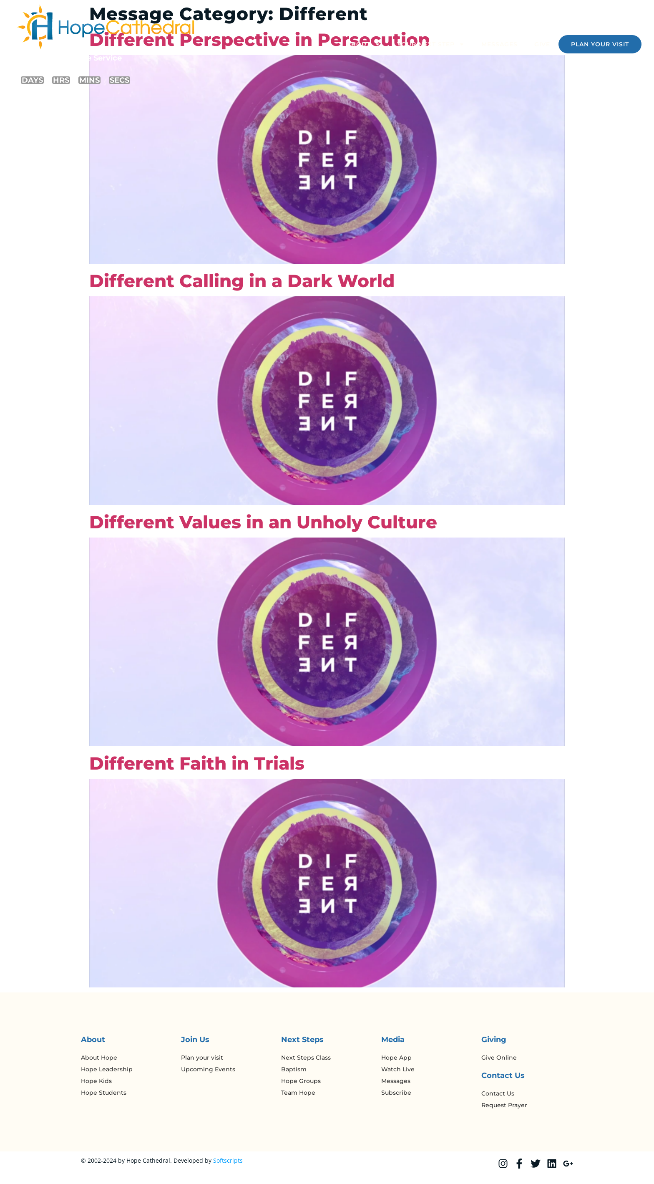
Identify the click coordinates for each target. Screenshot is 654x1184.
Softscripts (228, 1160)
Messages (499, 44)
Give (542, 44)
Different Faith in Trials (196, 763)
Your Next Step (431, 44)
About (363, 44)
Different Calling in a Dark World (242, 281)
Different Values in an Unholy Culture (263, 522)
